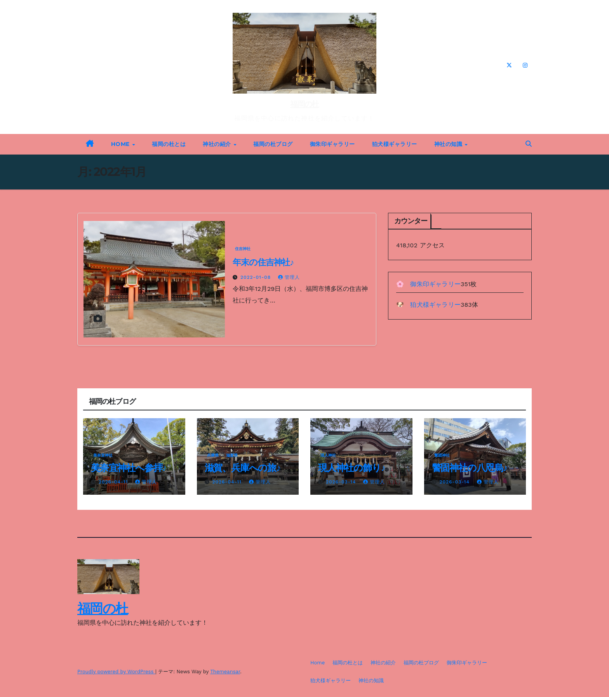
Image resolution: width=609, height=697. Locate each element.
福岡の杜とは (169, 144)
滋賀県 (232, 455)
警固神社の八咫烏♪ (469, 467)
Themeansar (225, 671)
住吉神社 (243, 249)
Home (121, 144)
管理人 (289, 277)
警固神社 (442, 455)
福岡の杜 (304, 104)
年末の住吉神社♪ (263, 262)
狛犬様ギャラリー (394, 144)
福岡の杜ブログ (273, 144)
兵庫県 (213, 455)
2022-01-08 (256, 277)
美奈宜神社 (103, 455)
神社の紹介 (218, 144)
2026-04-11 (114, 482)
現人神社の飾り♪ (351, 467)
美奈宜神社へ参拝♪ (128, 467)
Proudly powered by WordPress (116, 671)
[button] (528, 144)
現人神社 (328, 455)
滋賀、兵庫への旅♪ (242, 467)
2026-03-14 (342, 482)
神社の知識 (449, 144)
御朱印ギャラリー (332, 144)
